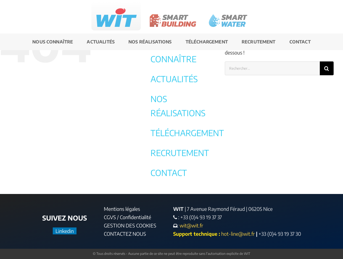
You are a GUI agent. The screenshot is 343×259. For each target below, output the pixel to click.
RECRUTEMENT (180, 152)
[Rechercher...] (272, 68)
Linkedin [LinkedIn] (65, 231)
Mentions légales (122, 209)
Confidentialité (135, 217)
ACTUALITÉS (174, 79)
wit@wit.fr (190, 225)
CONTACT (169, 172)
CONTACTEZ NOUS (125, 233)
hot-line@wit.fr (238, 233)
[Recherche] (327, 68)
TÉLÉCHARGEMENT (187, 133)
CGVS (110, 217)
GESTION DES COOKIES (130, 225)
